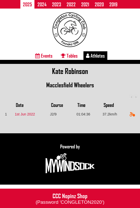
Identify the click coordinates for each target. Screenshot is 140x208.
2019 (113, 4)
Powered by (70, 159)
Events (44, 56)
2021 (85, 4)
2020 (99, 4)
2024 (41, 4)
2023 (56, 4)
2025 (27, 4)
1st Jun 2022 (25, 114)
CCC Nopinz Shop (70, 198)
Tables (69, 56)
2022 (71, 4)
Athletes (95, 56)
